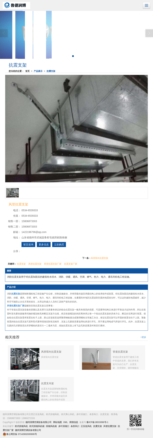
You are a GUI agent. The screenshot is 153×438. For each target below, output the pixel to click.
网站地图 (57, 422)
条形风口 (75, 426)
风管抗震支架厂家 (52, 264)
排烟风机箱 (51, 426)
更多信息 (44, 244)
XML (65, 422)
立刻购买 (59, 244)
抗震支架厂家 (70, 264)
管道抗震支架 (120, 351)
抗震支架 (51, 71)
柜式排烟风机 (21, 426)
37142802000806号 (20, 434)
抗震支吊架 (47, 383)
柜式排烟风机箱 (36, 426)
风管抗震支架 (34, 264)
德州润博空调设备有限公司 (38, 422)
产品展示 (38, 71)
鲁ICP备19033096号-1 (97, 422)
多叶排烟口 (63, 426)
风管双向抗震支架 (99, 258)
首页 (27, 71)
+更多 (143, 337)
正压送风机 (86, 426)
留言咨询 (28, 244)
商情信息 (73, 422)
